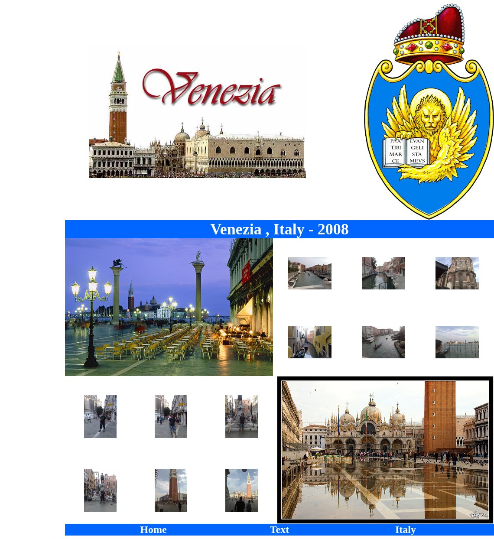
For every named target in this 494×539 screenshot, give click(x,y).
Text (279, 529)
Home (153, 529)
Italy (405, 529)
